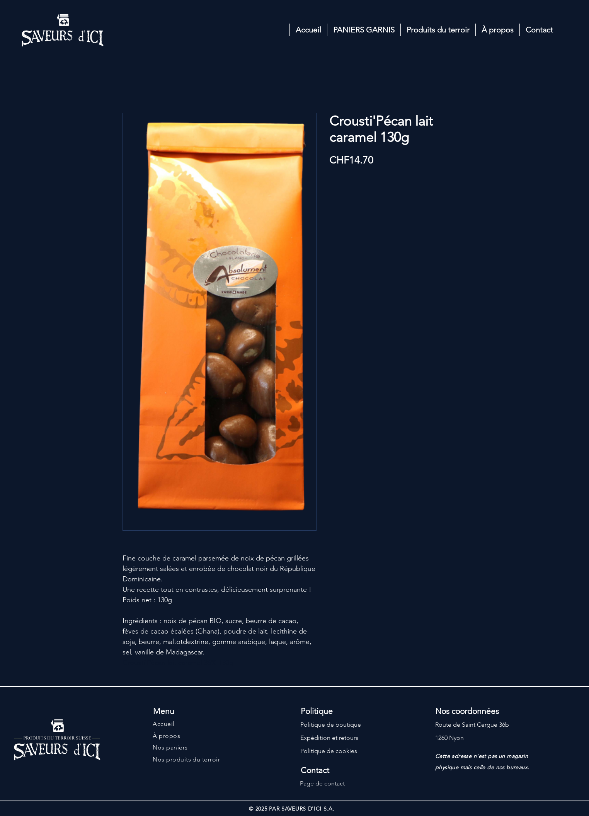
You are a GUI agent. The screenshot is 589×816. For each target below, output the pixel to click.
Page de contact (322, 783)
